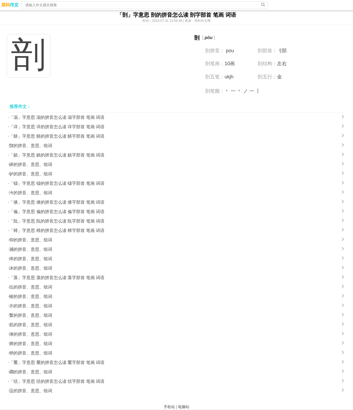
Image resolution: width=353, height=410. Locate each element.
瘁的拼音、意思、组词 (30, 258)
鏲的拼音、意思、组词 (30, 164)
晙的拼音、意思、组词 (30, 296)
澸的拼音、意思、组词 (30, 249)
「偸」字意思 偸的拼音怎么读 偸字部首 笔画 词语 (56, 211)
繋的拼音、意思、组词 (30, 315)
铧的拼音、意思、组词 (30, 353)
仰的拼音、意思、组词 (30, 240)
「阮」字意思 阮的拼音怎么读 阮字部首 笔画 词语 (56, 221)
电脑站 (183, 407)
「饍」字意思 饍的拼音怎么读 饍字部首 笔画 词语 (56, 136)
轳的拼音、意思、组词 (30, 174)
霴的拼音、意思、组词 (30, 145)
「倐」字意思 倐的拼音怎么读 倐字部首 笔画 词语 (56, 202)
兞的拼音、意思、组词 (30, 324)
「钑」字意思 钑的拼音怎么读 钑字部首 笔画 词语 (56, 183)
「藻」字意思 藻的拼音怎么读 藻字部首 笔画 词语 (56, 277)
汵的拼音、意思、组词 (30, 192)
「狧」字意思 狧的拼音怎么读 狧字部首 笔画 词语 (56, 381)
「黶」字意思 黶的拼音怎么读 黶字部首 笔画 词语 (56, 362)
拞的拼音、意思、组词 (30, 287)
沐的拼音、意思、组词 (30, 268)
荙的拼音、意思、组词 (30, 390)
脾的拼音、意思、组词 (30, 343)
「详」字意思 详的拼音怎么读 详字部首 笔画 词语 (56, 126)
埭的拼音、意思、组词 (30, 334)
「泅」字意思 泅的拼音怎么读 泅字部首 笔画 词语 (56, 117)
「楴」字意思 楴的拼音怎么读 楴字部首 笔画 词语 (56, 230)
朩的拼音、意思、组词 (30, 306)
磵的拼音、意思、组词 (30, 372)
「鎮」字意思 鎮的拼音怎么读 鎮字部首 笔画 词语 (56, 155)
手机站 (169, 407)
